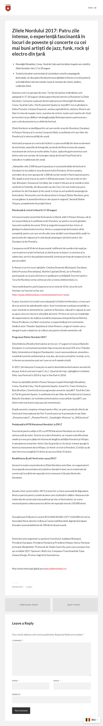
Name (15, 681)
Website (16, 694)
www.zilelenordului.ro (54, 568)
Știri (30, 587)
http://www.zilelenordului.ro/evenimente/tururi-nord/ (40, 294)
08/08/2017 (17, 587)
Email (57, 681)
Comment (18, 641)
